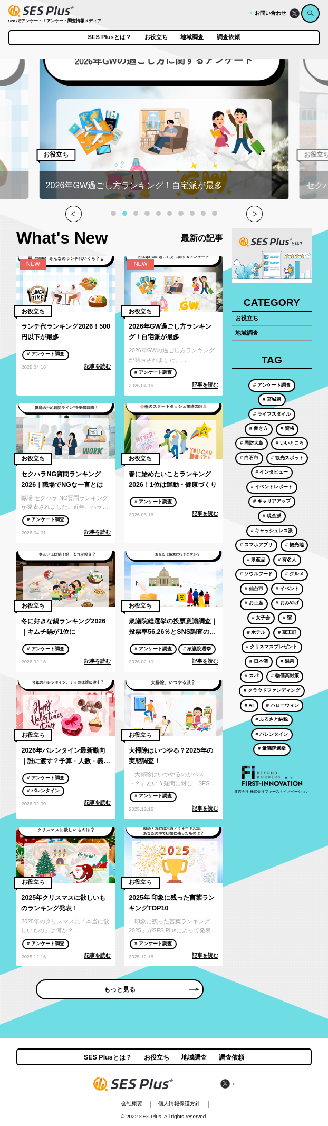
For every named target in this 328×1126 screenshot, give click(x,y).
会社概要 (131, 1103)
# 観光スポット (287, 457)
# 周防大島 (251, 443)
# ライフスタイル (272, 414)
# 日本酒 (258, 661)
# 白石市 (249, 457)
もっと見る (151, 989)
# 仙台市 (254, 588)
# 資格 (287, 428)
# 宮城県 (272, 399)
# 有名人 (287, 559)
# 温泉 (287, 661)
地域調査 (192, 37)
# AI (249, 705)
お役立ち (156, 37)
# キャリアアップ (272, 501)
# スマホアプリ (256, 544)
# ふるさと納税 (271, 719)
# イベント (287, 588)
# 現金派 (272, 515)
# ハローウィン (282, 705)
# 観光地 (294, 544)
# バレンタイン (43, 790)
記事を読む (97, 366)
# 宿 (287, 617)
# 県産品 (256, 559)
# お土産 (254, 602)
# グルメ (294, 573)
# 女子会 (261, 617)
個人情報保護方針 (179, 1103)
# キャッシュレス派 (271, 530)
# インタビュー (271, 472)
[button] (113, 213)
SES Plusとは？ (109, 37)
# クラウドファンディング (272, 690)
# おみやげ (287, 602)
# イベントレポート (271, 486)
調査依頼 (228, 37)
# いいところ (290, 443)
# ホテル (256, 632)
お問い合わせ (270, 13)
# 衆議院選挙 (197, 648)
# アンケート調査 (45, 354)
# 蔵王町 (287, 632)
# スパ (251, 675)
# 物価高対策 (285, 675)
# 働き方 (258, 428)
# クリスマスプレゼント (271, 646)
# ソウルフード (256, 573)
